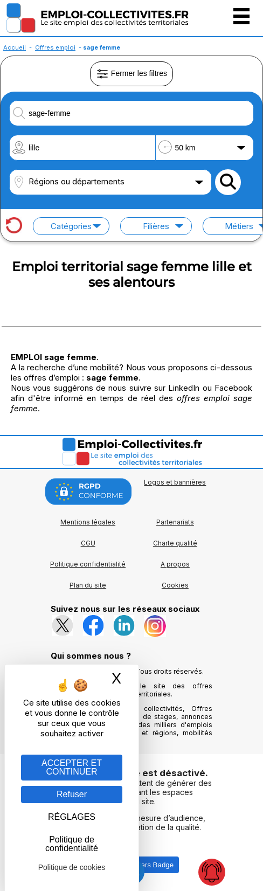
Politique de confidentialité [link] (71, 844)
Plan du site (88, 585)
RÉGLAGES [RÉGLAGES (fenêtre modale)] (71, 816)
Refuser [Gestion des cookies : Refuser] (72, 794)
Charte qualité (175, 543)
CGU (88, 543)
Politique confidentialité (88, 564)
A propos (175, 564)
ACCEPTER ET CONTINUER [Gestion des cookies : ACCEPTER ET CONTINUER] (71, 767)
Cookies (175, 585)
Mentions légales (87, 522)
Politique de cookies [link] (72, 867)
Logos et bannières (175, 482)
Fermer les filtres (131, 73)
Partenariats (175, 522)
